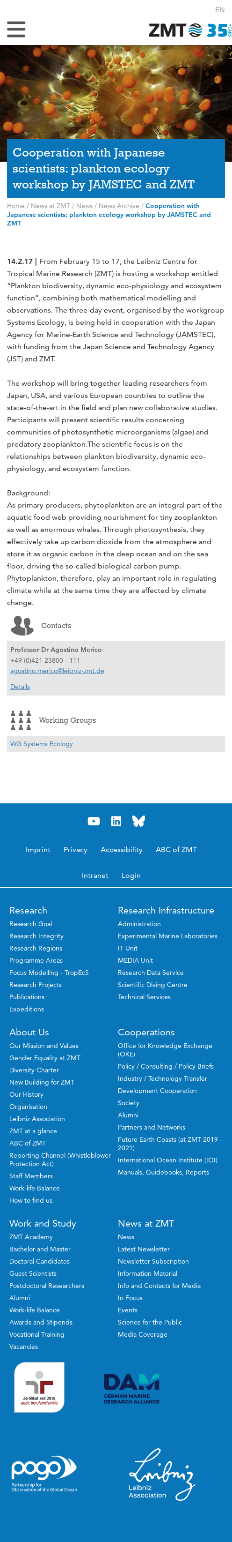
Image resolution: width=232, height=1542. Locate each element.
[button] (220, 9)
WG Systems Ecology (41, 744)
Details (20, 686)
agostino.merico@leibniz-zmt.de (57, 670)
